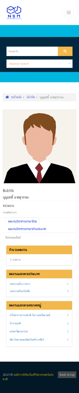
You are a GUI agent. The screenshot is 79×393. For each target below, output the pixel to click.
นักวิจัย (31, 97)
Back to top (67, 374)
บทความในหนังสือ (20, 291)
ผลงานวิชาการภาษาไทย (22, 221)
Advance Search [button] (19, 64)
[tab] (39, 63)
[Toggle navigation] (69, 12)
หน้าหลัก (13, 97)
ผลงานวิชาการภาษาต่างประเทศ (27, 229)
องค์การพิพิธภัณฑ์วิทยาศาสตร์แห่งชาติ (28, 377)
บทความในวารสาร (20, 284)
